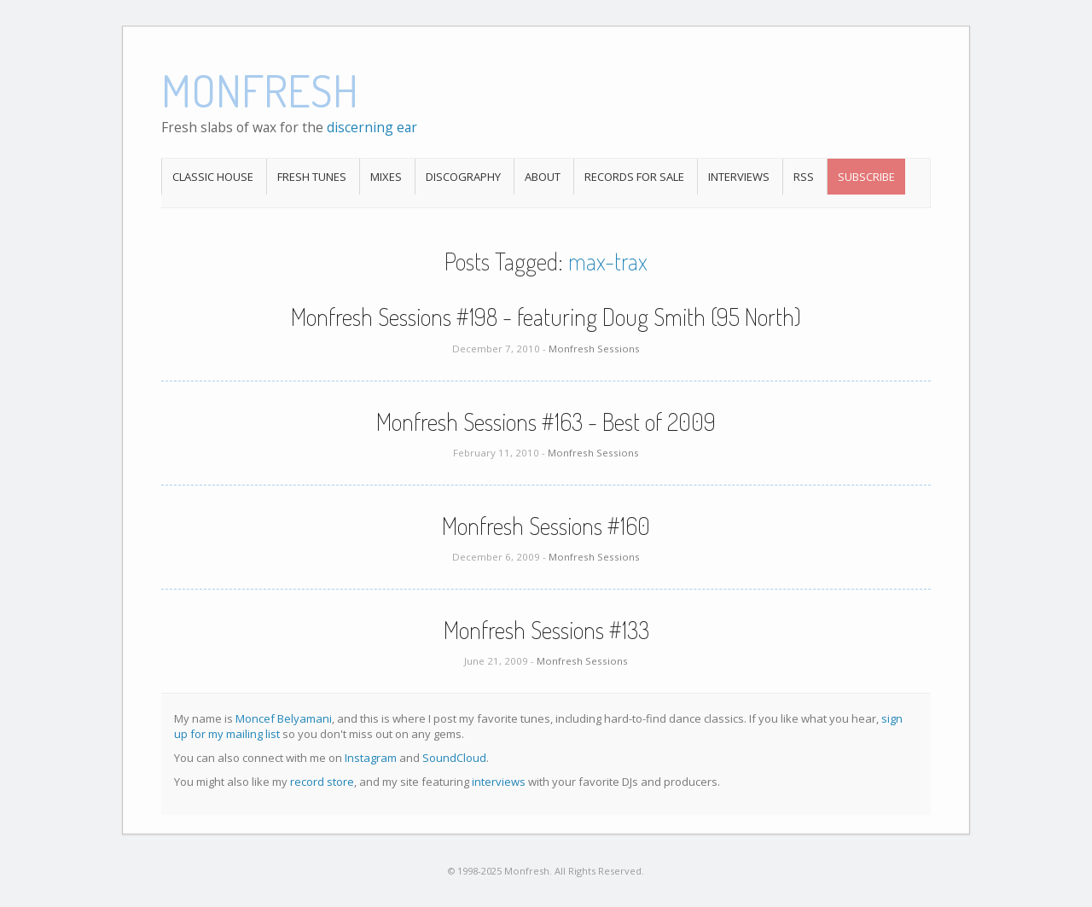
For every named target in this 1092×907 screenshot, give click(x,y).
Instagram (371, 757)
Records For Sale (634, 176)
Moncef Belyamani (283, 718)
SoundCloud (454, 757)
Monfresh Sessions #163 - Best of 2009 (546, 421)
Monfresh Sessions (594, 348)
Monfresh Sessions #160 (546, 525)
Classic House (212, 176)
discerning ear (372, 127)
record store (322, 781)
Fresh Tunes (311, 176)
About (543, 176)
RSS (803, 176)
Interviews (739, 176)
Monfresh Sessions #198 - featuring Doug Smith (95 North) (546, 316)
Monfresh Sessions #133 (546, 629)
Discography (463, 176)
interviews (499, 781)
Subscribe (866, 176)
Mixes (386, 176)
